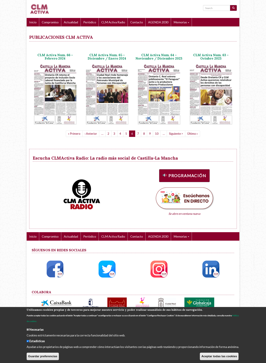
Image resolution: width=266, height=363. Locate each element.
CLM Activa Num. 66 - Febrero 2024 (55, 57)
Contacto (136, 22)
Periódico (89, 22)
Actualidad (71, 22)
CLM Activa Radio (113, 22)
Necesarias (36, 329)
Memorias (181, 22)
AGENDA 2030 (158, 22)
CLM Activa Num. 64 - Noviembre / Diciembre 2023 (159, 57)
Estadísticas (37, 341)
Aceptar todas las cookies (219, 356)
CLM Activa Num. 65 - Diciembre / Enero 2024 (107, 57)
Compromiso (50, 22)
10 (158, 133)
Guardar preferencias (42, 356)
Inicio (32, 22)
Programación (187, 175)
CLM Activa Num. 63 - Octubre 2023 (211, 57)
